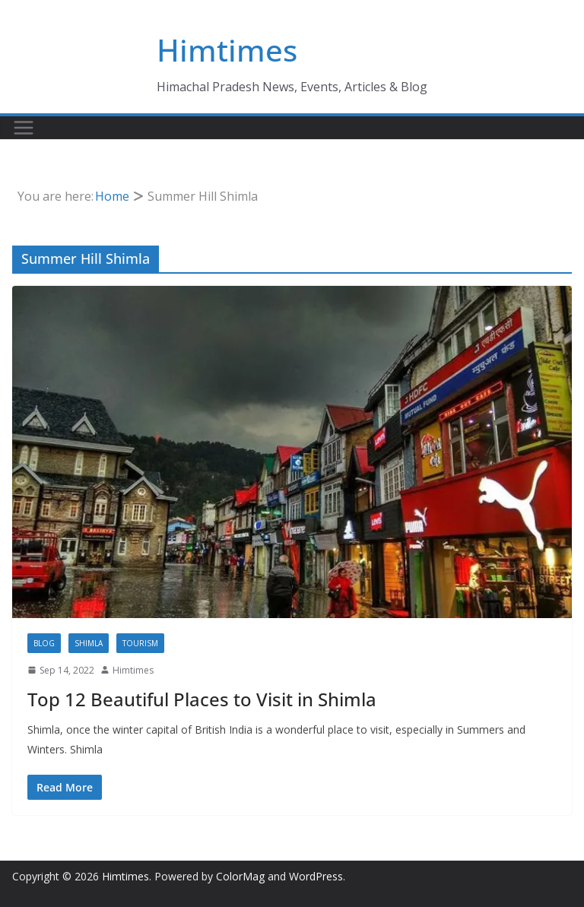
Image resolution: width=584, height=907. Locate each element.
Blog (44, 643)
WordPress (316, 876)
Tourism (140, 643)
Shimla (89, 643)
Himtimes (227, 50)
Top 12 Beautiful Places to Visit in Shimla (201, 699)
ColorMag (240, 876)
